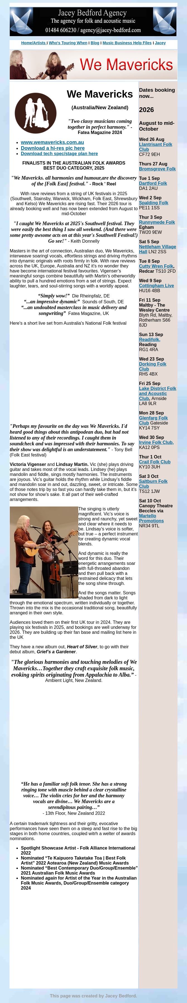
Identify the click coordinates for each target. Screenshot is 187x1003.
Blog (95, 43)
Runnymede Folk (157, 222)
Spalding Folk (153, 202)
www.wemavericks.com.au (52, 142)
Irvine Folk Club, (156, 442)
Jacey (160, 43)
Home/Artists (34, 43)
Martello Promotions (151, 518)
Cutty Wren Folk (156, 266)
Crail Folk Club (155, 462)
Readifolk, (149, 339)
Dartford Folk (153, 183)
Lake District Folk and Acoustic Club (157, 393)
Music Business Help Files (127, 43)
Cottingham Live (156, 285)
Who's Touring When (68, 43)
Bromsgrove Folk (157, 169)
